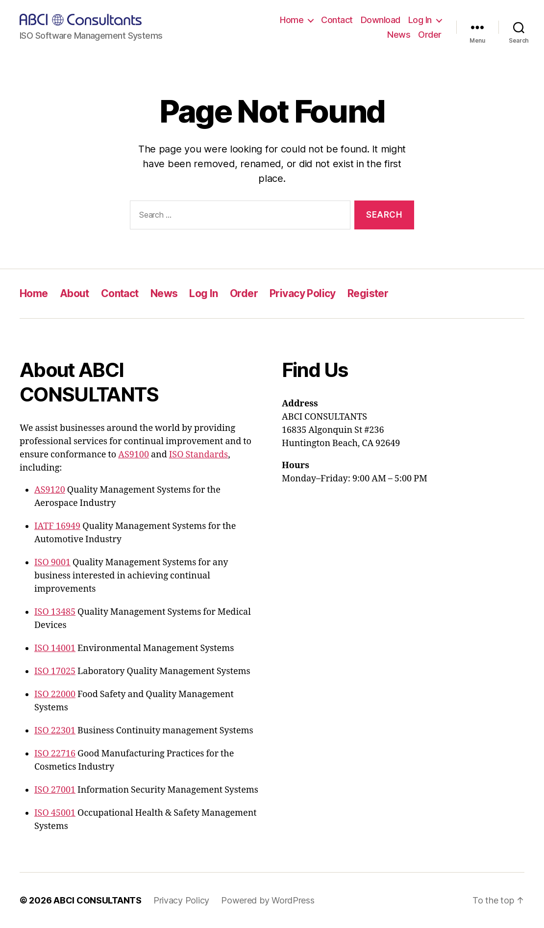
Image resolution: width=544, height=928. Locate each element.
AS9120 (49, 490)
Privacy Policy (303, 293)
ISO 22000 (54, 694)
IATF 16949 (57, 526)
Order (430, 34)
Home (291, 20)
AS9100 (133, 454)
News (398, 34)
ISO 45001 (54, 813)
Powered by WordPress (268, 900)
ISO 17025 (54, 671)
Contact (337, 20)
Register (367, 293)
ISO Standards (198, 454)
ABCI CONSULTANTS (97, 900)
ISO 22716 (54, 753)
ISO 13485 (54, 612)
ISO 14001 (54, 648)
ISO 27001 (54, 790)
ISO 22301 (54, 730)
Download (380, 20)
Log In (420, 20)
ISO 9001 (52, 562)
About (74, 293)
